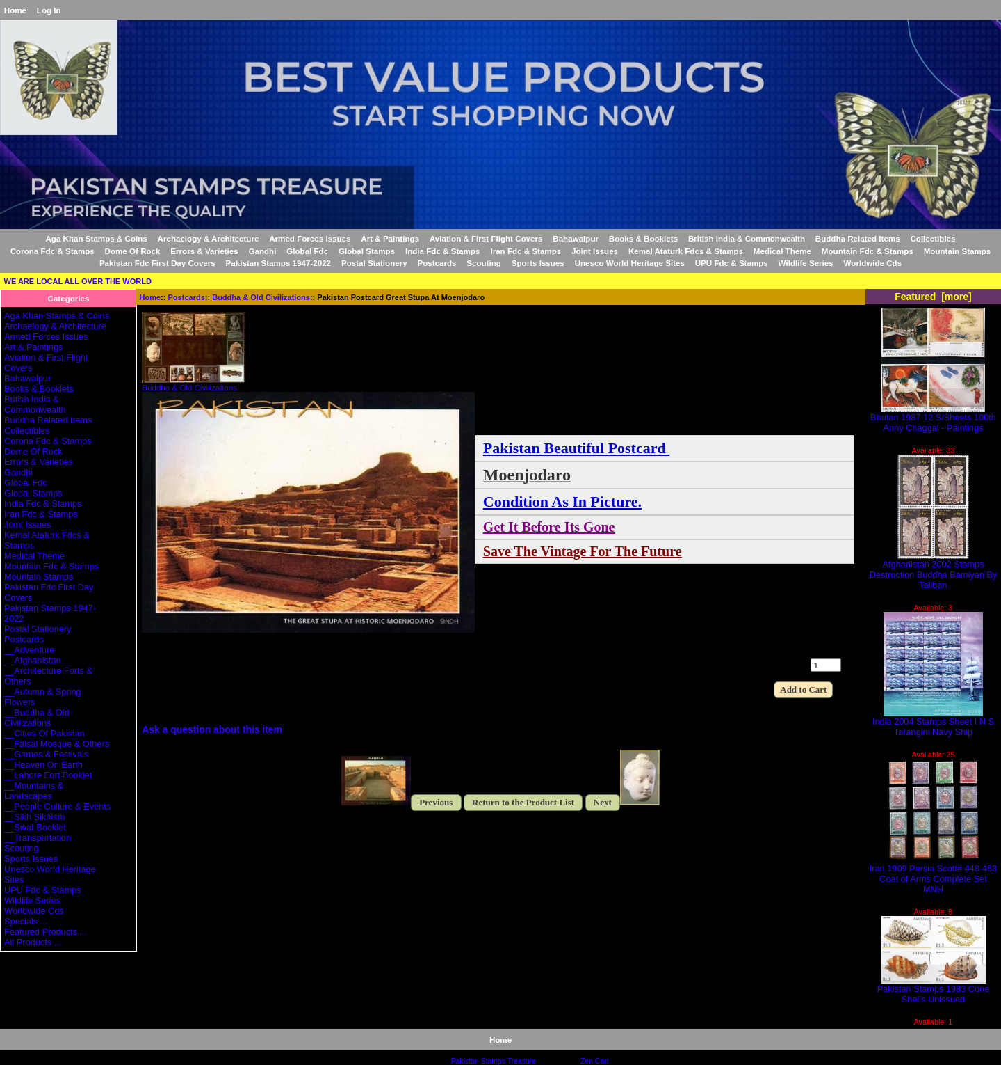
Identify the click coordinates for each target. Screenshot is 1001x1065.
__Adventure (29, 650)
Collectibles (932, 238)
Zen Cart (594, 1061)
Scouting (483, 262)
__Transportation (37, 838)
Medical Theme (782, 250)
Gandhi (262, 250)
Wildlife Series (806, 262)
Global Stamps (367, 250)
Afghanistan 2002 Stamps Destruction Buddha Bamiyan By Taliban (934, 570)
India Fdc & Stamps (442, 250)
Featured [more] (933, 296)
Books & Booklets (643, 238)
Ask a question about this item (212, 729)
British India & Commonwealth (746, 238)
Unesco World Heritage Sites (630, 262)
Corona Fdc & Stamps (52, 250)
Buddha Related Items (857, 238)
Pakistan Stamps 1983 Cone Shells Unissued (933, 989)
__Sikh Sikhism (34, 817)
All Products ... (32, 942)
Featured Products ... (45, 931)
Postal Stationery (374, 262)
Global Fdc (307, 250)
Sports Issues (538, 262)
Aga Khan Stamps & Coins (96, 238)
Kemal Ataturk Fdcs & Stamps (685, 250)
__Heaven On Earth (43, 764)
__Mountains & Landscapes (33, 790)
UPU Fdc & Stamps (731, 262)
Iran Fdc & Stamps (525, 250)
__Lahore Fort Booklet (48, 775)
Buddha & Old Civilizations (261, 297)
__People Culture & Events (57, 806)
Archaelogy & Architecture (208, 238)
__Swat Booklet (35, 827)
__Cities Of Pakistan (44, 733)
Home (15, 10)
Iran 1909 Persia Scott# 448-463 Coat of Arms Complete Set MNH (934, 874)
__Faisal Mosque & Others (56, 744)
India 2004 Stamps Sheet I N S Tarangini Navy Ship (933, 722)
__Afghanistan (32, 660)
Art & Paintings (390, 238)
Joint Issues (594, 250)
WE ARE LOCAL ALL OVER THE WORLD (78, 281)
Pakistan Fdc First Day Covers (157, 262)
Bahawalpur (576, 238)
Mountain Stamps (957, 250)
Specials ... (25, 921)
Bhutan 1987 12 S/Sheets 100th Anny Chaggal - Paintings (933, 418)
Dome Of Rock (133, 250)
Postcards (186, 297)
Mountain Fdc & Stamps (867, 250)
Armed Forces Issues (309, 238)
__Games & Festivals (46, 754)
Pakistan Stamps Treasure (493, 1061)
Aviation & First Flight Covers (486, 238)
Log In (49, 10)
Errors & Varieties (204, 250)
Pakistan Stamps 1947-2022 (278, 262)
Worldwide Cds (873, 262)
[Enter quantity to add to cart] (826, 665)
